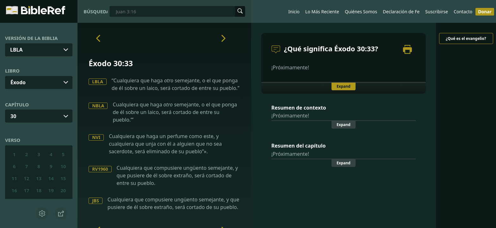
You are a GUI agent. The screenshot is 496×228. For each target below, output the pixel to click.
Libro (12, 70)
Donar (485, 12)
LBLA (97, 82)
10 (63, 166)
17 (26, 190)
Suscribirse (436, 12)
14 (51, 178)
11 (14, 178)
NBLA (98, 106)
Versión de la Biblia (31, 38)
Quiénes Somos (361, 12)
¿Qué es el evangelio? (466, 38)
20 (63, 190)
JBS (95, 201)
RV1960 (100, 169)
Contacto (463, 12)
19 (51, 190)
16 (14, 190)
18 (38, 190)
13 (38, 178)
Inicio (294, 12)
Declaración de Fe (401, 12)
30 (13, 116)
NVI (96, 137)
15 (63, 178)
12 (26, 178)
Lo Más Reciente (322, 12)
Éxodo (18, 82)
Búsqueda (96, 11)
